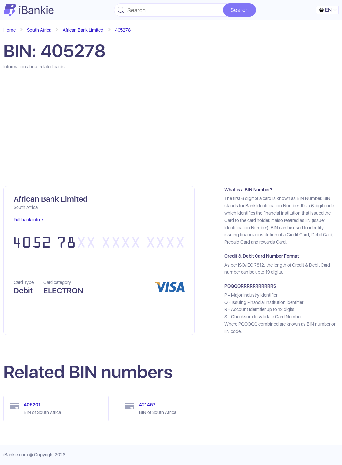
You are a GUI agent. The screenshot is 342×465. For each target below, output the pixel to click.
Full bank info (27, 219)
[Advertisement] (171, 128)
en (325, 9)
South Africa (39, 30)
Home (9, 30)
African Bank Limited (83, 30)
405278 (123, 30)
